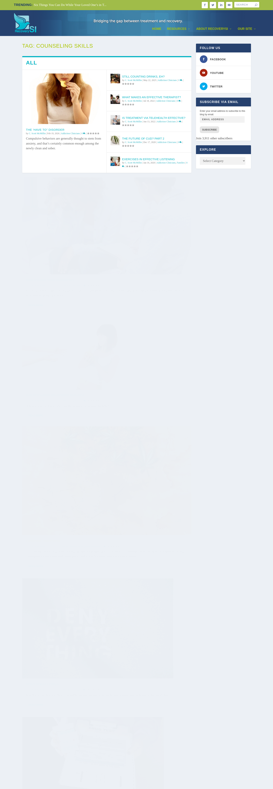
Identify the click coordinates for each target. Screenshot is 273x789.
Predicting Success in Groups (139, 715)
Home (156, 28)
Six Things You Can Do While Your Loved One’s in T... (70, 5)
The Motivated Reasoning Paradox (142, 232)
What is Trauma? (40, 531)
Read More (35, 262)
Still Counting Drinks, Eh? (143, 76)
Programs (85, 338)
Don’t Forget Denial (130, 329)
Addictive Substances (70, 338)
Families (181, 162)
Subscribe (209, 129)
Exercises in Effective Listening (148, 159)
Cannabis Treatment (43, 332)
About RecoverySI (212, 28)
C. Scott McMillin (37, 133)
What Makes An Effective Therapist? (151, 97)
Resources (176, 28)
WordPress (70, 784)
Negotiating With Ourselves (50, 232)
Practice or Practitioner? (49, 623)
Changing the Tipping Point (136, 527)
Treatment (95, 338)
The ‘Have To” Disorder (45, 129)
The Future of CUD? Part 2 (143, 138)
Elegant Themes (38, 784)
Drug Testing (37, 436)
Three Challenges (128, 421)
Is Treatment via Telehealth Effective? (153, 117)
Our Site (245, 28)
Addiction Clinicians (70, 133)
